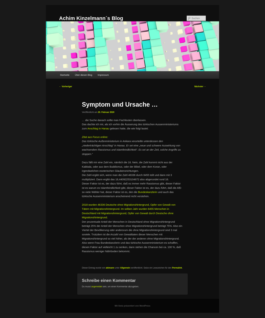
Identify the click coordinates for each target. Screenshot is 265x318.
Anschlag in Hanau (98, 128)
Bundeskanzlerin (147, 192)
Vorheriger (65, 86)
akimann (110, 268)
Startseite (64, 75)
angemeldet (96, 286)
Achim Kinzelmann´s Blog (91, 18)
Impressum (103, 75)
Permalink (177, 268)
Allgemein (125, 268)
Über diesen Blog (83, 75)
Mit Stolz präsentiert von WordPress (132, 306)
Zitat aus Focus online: (95, 136)
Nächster (200, 86)
